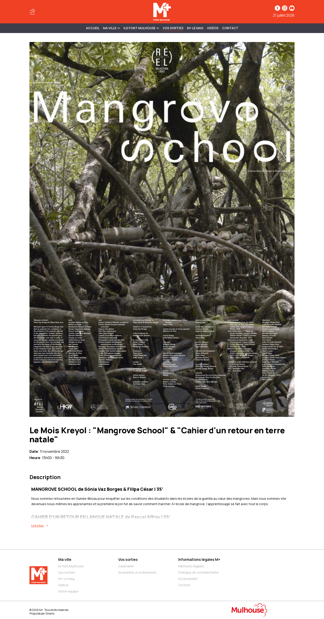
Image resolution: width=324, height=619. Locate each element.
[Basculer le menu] (32, 11)
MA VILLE (111, 28)
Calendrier (126, 566)
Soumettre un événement (137, 572)
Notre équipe (68, 591)
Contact (230, 28)
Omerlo (49, 613)
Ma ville (64, 559)
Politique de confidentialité (198, 572)
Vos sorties (173, 28)
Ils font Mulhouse (71, 566)
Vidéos (212, 28)
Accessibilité (188, 579)
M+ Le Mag (195, 28)
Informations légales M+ (199, 559)
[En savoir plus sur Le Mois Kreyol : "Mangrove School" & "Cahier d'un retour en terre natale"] (163, 525)
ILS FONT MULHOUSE (141, 28)
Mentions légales (191, 566)
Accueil (92, 28)
